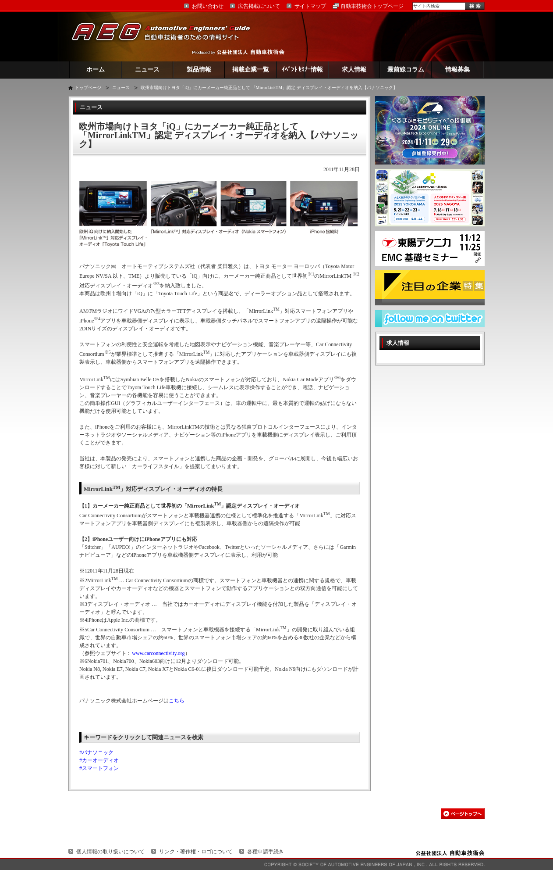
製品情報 (199, 69)
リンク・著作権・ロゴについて (196, 852)
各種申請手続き (265, 852)
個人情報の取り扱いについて (110, 852)
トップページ (88, 87)
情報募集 (457, 69)
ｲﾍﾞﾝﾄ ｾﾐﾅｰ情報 (302, 69)
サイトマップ (310, 6)
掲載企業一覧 (250, 69)
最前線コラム (405, 69)
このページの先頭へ (463, 813)
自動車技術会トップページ (372, 6)
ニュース (147, 69)
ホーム (95, 69)
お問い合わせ (207, 6)
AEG (166, 37)
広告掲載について (259, 6)
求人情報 (354, 69)
